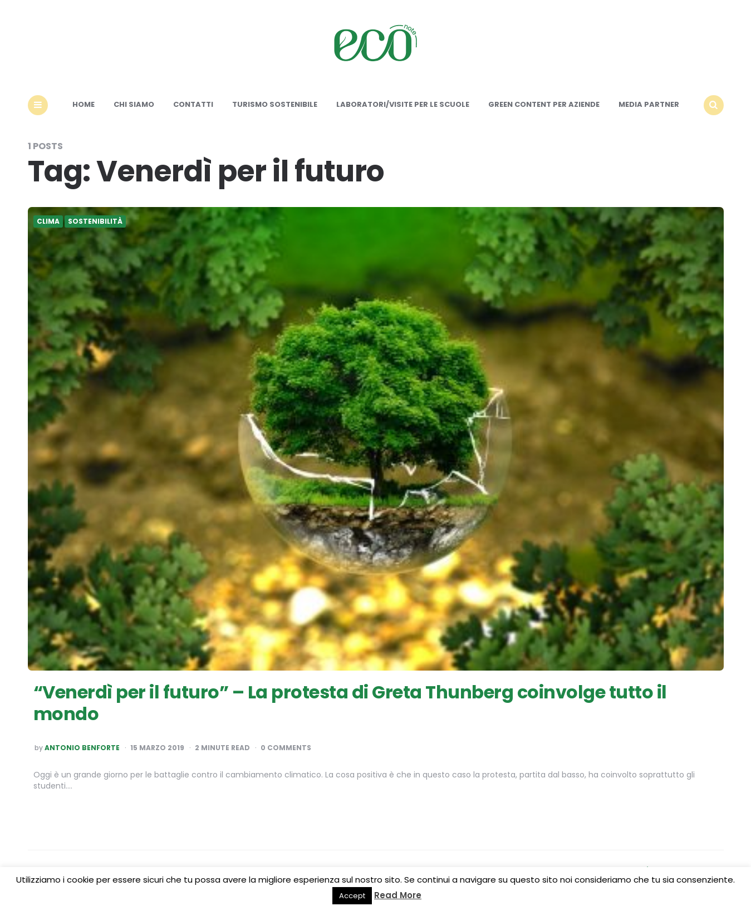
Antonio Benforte (82, 748)
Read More (397, 895)
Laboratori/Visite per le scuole (402, 104)
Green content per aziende (544, 104)
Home (83, 104)
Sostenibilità (95, 221)
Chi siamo (134, 104)
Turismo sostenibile (274, 104)
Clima (48, 221)
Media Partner (649, 104)
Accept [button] (352, 895)
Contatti (193, 104)
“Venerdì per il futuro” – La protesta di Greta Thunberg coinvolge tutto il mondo (350, 702)
